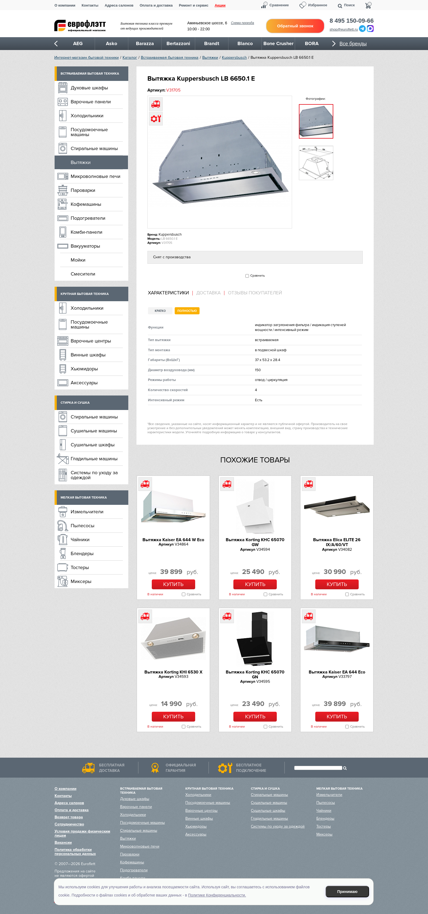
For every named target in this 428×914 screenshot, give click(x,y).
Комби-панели (86, 232)
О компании (65, 5)
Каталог (130, 57)
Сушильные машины (94, 431)
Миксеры (81, 581)
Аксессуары (84, 383)
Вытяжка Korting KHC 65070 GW (255, 542)
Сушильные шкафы (93, 445)
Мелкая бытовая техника (84, 498)
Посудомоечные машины (89, 132)
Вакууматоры (85, 246)
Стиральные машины (94, 148)
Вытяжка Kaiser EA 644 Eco (337, 672)
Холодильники (87, 116)
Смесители (83, 274)
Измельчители (87, 512)
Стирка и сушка (75, 403)
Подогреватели (88, 218)
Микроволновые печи (95, 176)
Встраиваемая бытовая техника (169, 57)
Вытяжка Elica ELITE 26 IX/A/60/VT (337, 542)
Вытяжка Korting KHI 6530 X (173, 672)
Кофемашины (86, 204)
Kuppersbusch (234, 57)
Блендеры (82, 553)
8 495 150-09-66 (352, 21)
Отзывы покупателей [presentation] (255, 293)
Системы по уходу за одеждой (94, 475)
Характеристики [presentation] (168, 293)
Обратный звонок (295, 26)
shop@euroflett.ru (344, 29)
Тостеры (80, 567)
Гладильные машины (94, 459)
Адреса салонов (119, 5)
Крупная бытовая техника (85, 294)
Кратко (160, 311)
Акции (220, 5)
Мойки (78, 260)
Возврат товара (69, 817)
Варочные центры (91, 341)
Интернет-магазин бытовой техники (86, 57)
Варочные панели (91, 102)
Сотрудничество (69, 824)
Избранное (317, 5)
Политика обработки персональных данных (75, 851)
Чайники (80, 540)
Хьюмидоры (84, 369)
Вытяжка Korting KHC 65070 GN (255, 674)
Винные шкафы (88, 355)
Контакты (90, 5)
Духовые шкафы (89, 88)
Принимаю (347, 891)
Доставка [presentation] (208, 293)
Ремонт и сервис (194, 5)
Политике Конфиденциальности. (217, 895)
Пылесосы (82, 526)
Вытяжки (210, 57)
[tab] (170, 293)
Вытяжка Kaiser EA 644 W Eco (173, 540)
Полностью (187, 311)
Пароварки (83, 190)
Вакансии (63, 842)
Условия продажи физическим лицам (82, 833)
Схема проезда (242, 23)
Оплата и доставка (156, 5)
